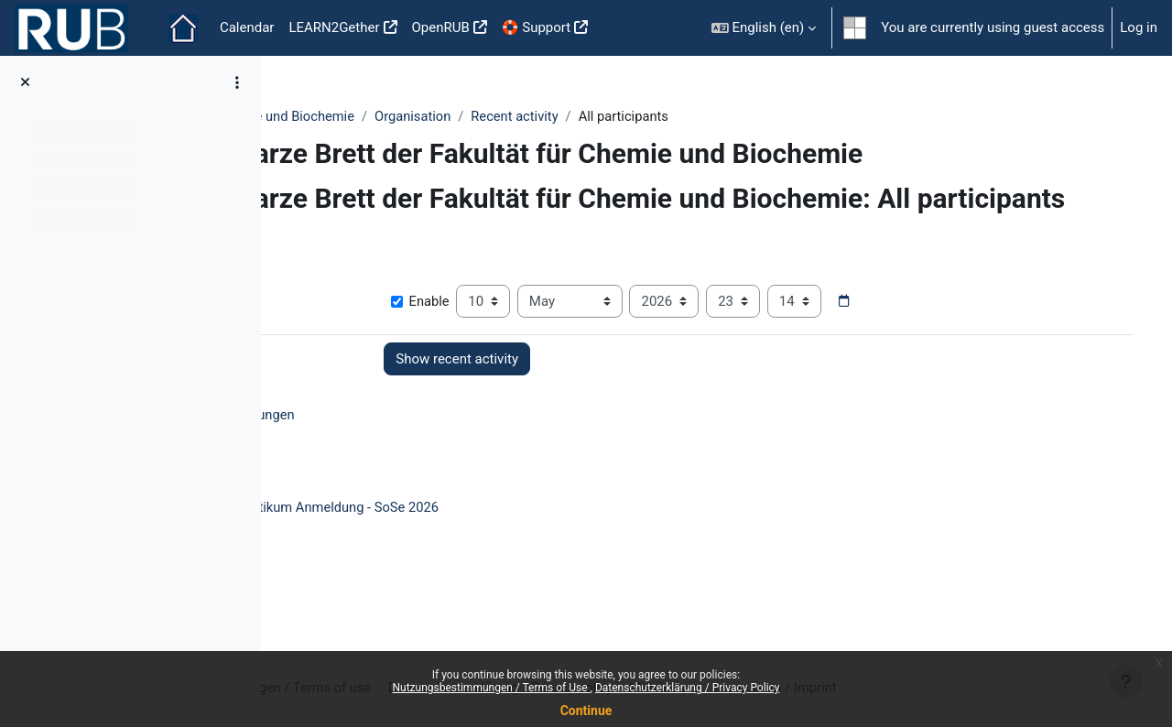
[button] (764, 28)
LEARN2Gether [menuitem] (333, 27)
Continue (586, 710)
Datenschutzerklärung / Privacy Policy (687, 687)
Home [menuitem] (183, 28)
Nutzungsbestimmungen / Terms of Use (491, 687)
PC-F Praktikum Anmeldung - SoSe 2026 (485, 541)
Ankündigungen (413, 448)
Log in (1138, 27)
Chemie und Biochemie (451, 116)
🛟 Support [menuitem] (536, 27)
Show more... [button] (336, 306)
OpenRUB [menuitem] (441, 27)
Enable (536, 335)
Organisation (581, 116)
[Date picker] (960, 335)
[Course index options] (237, 82)
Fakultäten (329, 116)
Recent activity (684, 116)
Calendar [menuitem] (247, 27)
